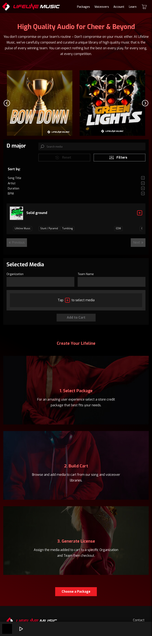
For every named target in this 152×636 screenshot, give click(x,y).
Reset (63, 157)
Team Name (86, 274)
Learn (132, 7)
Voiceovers (101, 7)
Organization (15, 274)
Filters (118, 157)
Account (118, 7)
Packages (83, 7)
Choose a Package (76, 591)
